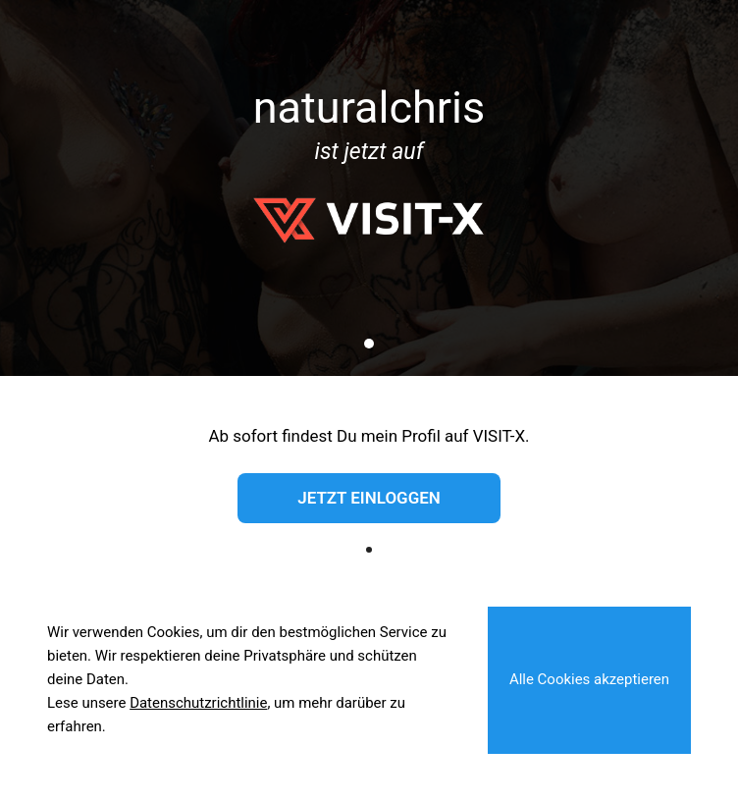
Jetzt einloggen (369, 497)
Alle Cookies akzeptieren (589, 679)
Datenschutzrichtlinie (198, 703)
